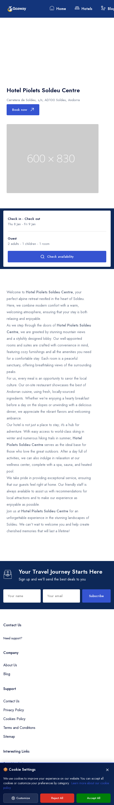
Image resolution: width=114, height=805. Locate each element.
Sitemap (9, 736)
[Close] (107, 782)
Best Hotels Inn (14, 763)
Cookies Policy (14, 718)
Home (58, 8)
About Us (10, 665)
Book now (23, 109)
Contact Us (11, 701)
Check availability (57, 256)
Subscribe (96, 596)
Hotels (83, 8)
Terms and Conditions (19, 727)
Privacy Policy (13, 710)
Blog (6, 673)
